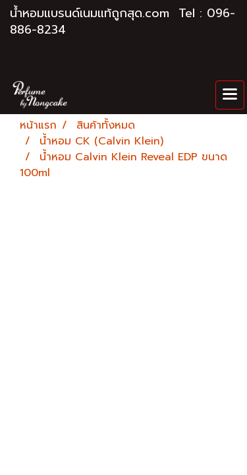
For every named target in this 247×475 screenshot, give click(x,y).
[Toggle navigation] (229, 95)
